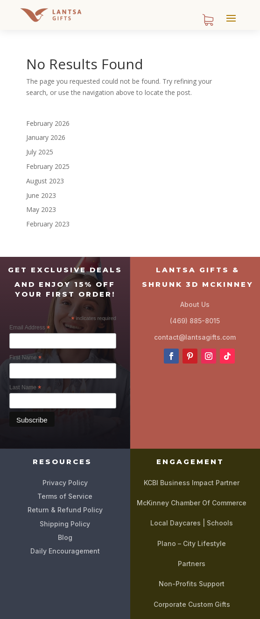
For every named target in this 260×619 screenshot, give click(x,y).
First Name (25, 358)
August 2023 (45, 180)
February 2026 (48, 123)
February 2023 (48, 223)
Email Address (29, 328)
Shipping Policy (65, 524)
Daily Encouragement (65, 551)
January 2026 (45, 137)
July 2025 (39, 151)
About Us (195, 304)
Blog (65, 537)
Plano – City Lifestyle (191, 543)
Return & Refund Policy (65, 510)
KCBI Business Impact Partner (191, 483)
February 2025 (48, 166)
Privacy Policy (65, 483)
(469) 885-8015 (195, 321)
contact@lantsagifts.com (195, 337)
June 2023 (41, 195)
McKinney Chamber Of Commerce (191, 503)
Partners (191, 564)
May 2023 (41, 209)
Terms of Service (64, 496)
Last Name (25, 388)
